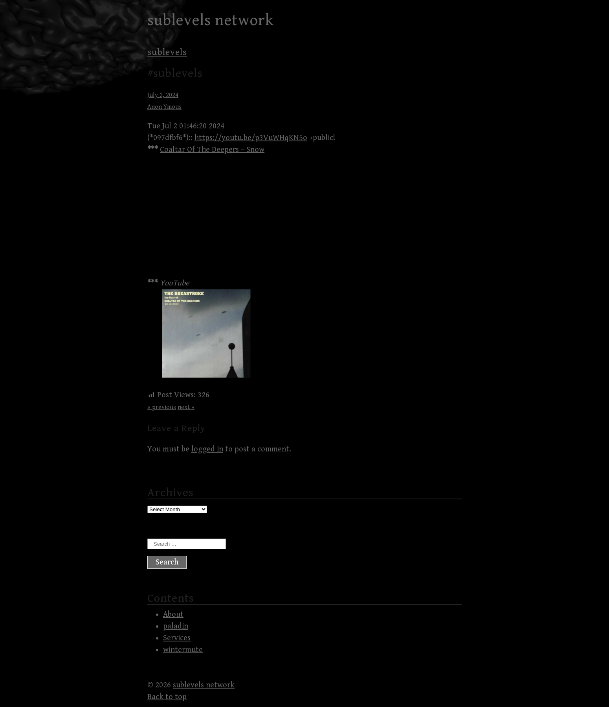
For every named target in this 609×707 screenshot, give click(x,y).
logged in (207, 449)
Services (177, 638)
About (173, 614)
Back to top (167, 697)
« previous (161, 407)
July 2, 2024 (162, 95)
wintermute (183, 649)
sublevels (167, 52)
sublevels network (210, 20)
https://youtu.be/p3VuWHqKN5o (250, 137)
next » (186, 407)
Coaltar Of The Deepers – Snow (212, 149)
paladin (175, 626)
